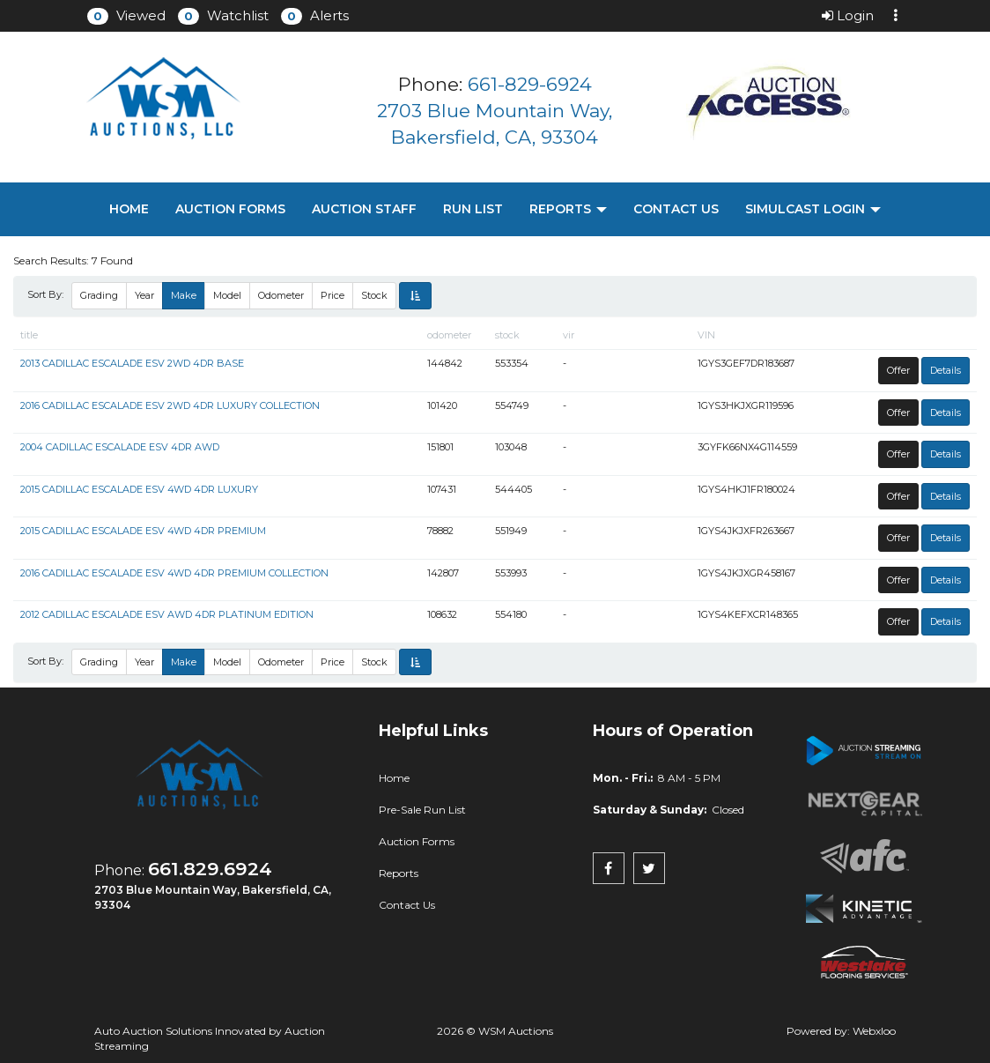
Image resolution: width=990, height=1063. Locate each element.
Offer (898, 370)
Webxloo (874, 1030)
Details (945, 370)
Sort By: (48, 294)
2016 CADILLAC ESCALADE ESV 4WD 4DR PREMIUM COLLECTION (174, 573)
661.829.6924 (210, 869)
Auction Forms (230, 209)
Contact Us (676, 209)
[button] (126, 15)
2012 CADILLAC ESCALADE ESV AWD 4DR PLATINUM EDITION (167, 614)
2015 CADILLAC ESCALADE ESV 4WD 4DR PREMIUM (143, 530)
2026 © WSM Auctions (495, 1030)
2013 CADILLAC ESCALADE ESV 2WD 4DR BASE (132, 363)
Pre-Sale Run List (422, 809)
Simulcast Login (813, 209)
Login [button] (848, 15)
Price (332, 295)
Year (144, 295)
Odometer (281, 295)
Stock (374, 295)
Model (227, 295)
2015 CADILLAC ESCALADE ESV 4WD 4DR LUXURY (139, 489)
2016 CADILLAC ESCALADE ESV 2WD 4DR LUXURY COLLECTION (170, 405)
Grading (99, 295)
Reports (568, 209)
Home (129, 209)
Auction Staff (364, 209)
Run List (473, 209)
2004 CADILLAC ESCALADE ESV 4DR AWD (119, 447)
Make (183, 295)
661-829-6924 (530, 84)
